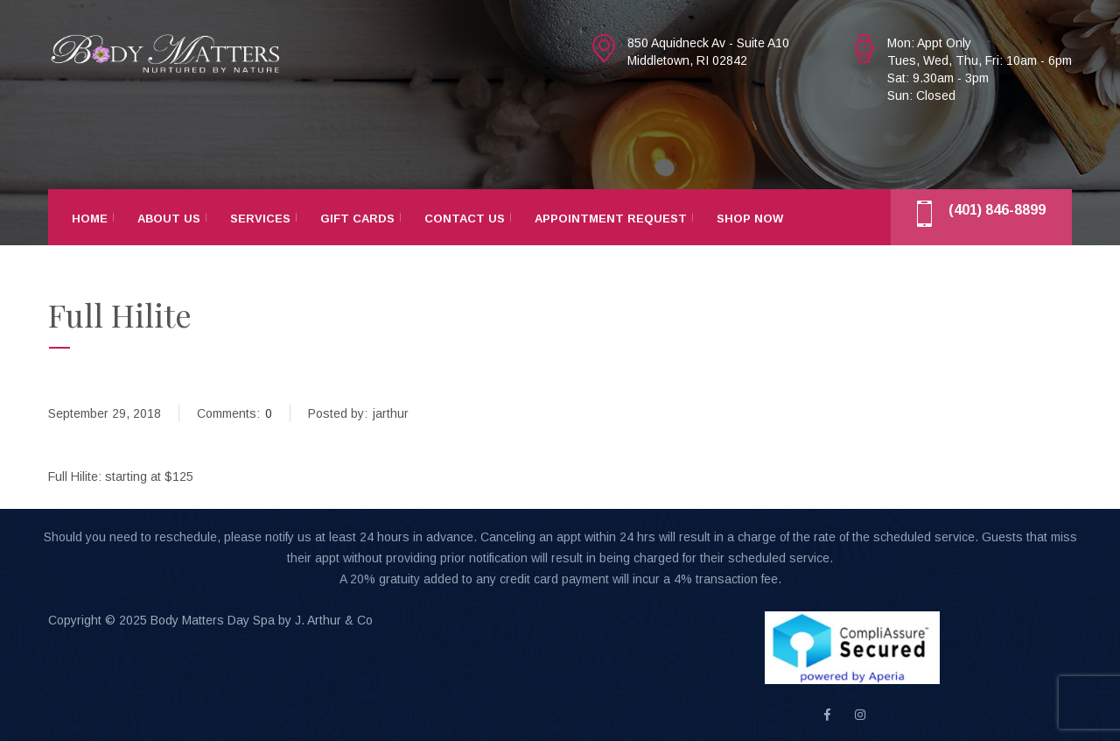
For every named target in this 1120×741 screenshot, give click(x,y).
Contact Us (464, 218)
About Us (168, 218)
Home (90, 218)
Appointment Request (611, 218)
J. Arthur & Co (334, 620)
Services (260, 218)
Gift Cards (357, 218)
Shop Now (750, 218)
